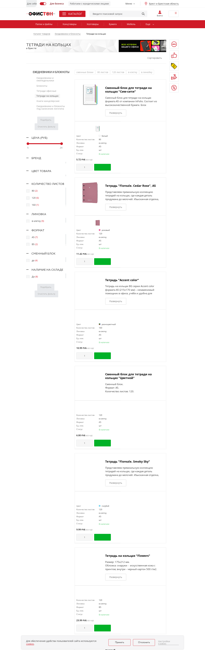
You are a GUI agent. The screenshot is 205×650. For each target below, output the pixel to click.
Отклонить (144, 642)
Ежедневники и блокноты (51, 72)
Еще (148, 24)
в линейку (146, 72)
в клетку (132, 72)
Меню (128, 3)
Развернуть (115, 112)
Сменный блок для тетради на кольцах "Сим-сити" (128, 89)
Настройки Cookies (164, 642)
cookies (30, 644)
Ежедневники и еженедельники (45, 79)
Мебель (131, 24)
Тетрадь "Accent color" (122, 280)
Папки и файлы (43, 24)
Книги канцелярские (47, 99)
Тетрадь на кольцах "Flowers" (127, 556)
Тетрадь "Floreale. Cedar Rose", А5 (130, 186)
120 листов (118, 72)
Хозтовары (93, 24)
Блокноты (41, 85)
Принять (119, 642)
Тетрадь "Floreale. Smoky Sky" (127, 461)
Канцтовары (70, 24)
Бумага (113, 24)
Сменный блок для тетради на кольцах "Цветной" (128, 376)
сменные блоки (84, 72)
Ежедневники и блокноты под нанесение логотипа (50, 105)
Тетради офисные (46, 89)
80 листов (102, 72)
